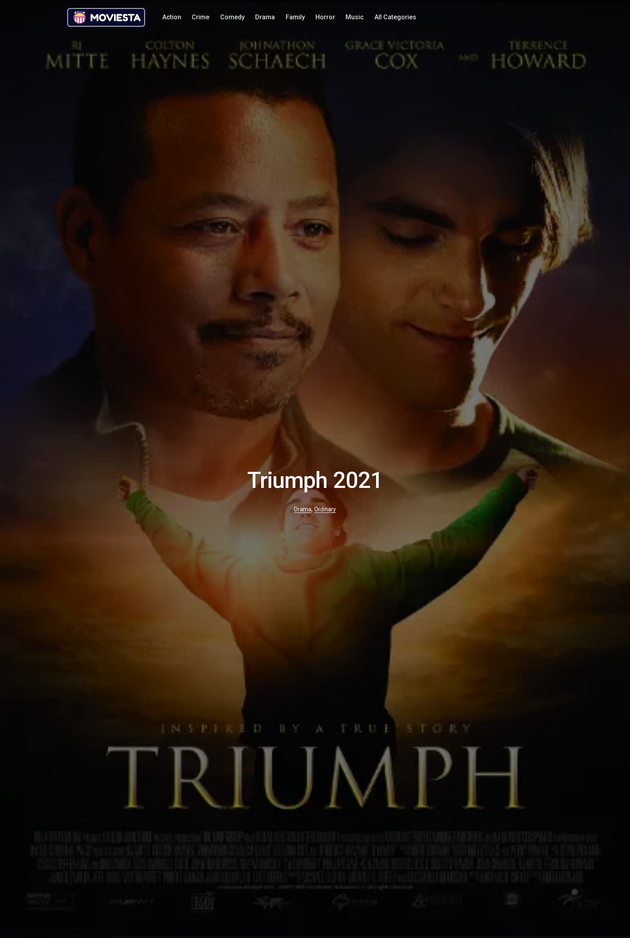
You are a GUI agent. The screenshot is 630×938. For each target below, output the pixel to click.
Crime (200, 17)
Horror (325, 17)
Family (295, 17)
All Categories (395, 17)
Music (355, 17)
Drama (265, 17)
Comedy (232, 17)
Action (171, 17)
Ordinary (325, 509)
